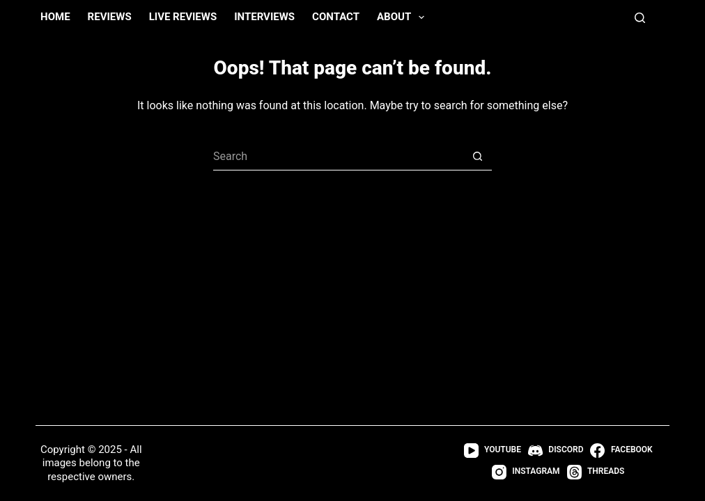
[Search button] (478, 156)
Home (55, 16)
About (403, 17)
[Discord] (556, 450)
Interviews (264, 16)
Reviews (110, 16)
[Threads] (596, 472)
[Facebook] (621, 450)
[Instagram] (526, 472)
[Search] (640, 18)
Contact (335, 16)
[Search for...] (338, 156)
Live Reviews (183, 16)
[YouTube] (492, 450)
